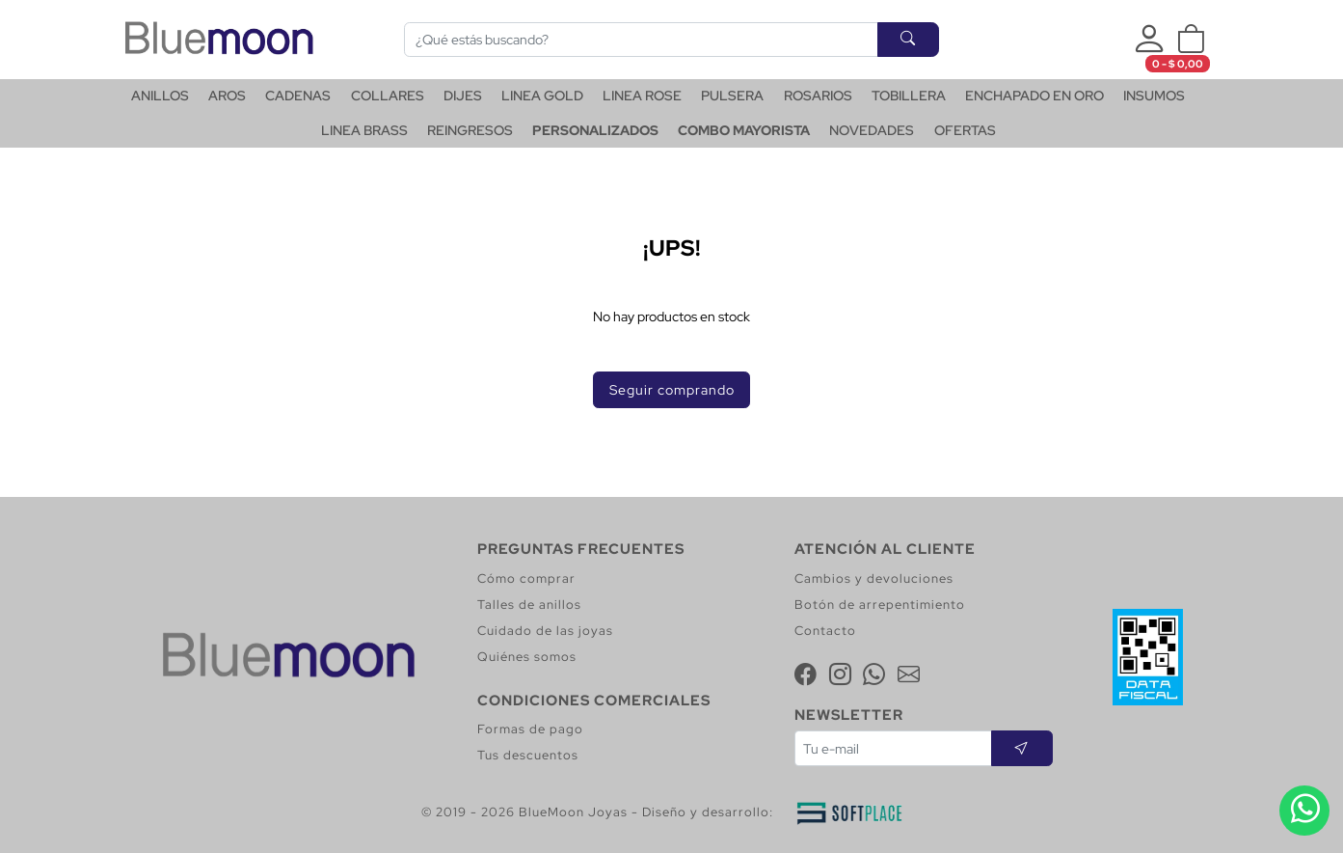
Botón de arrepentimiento (879, 604)
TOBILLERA (909, 95)
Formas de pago (530, 729)
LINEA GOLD (542, 95)
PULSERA (732, 95)
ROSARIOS (818, 95)
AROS (227, 95)
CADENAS (298, 95)
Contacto (825, 630)
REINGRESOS (470, 130)
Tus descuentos (527, 755)
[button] (1190, 39)
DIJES (462, 95)
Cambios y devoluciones (874, 578)
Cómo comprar (526, 578)
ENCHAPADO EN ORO (1034, 95)
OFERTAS (965, 130)
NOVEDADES (871, 130)
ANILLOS (160, 95)
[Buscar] (641, 39)
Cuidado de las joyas (545, 630)
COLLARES (387, 95)
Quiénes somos (527, 656)
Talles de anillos (529, 604)
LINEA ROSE (642, 95)
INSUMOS (1154, 95)
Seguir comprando (672, 389)
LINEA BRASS (364, 130)
